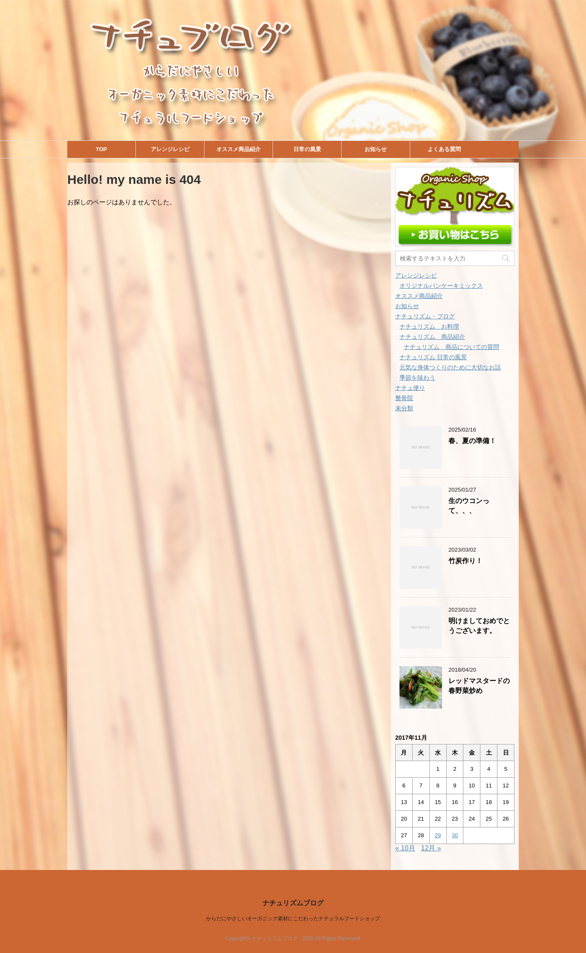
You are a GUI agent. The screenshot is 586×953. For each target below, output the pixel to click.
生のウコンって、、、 (468, 505)
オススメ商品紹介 (238, 149)
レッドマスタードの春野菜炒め (479, 685)
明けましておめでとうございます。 (479, 625)
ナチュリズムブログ (293, 903)
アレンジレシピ (170, 149)
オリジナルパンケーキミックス (441, 285)
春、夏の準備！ (472, 440)
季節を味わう (417, 377)
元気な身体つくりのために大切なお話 (450, 367)
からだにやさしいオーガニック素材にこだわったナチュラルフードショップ (293, 919)
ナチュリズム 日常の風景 (433, 357)
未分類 (404, 408)
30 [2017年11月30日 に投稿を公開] (455, 835)
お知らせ (376, 149)
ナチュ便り (410, 387)
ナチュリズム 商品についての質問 (451, 346)
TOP (101, 149)
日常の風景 (307, 149)
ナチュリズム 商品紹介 (432, 336)
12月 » (431, 848)
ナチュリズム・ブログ (425, 316)
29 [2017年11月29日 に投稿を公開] (438, 835)
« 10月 (405, 848)
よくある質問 (444, 149)
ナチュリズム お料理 (429, 326)
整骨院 (404, 398)
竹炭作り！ (465, 560)
